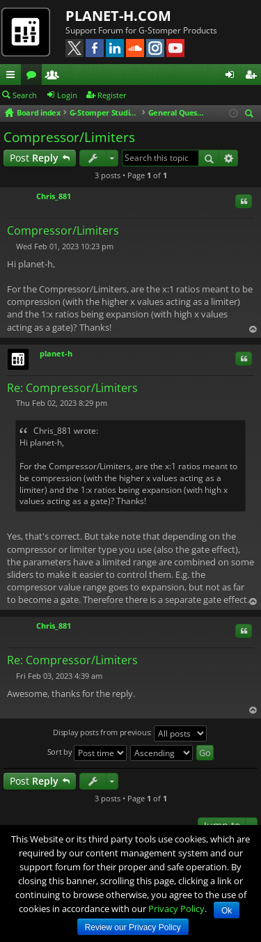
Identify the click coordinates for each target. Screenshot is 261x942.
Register (112, 95)
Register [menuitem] (253, 76)
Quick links (13, 76)
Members (55, 76)
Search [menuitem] (251, 114)
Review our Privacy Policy (133, 927)
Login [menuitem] (232, 76)
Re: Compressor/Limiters (72, 387)
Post (34, 157)
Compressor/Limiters (69, 137)
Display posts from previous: (129, 733)
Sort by (87, 753)
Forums (34, 76)
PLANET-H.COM (118, 15)
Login (67, 95)
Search (25, 95)
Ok (226, 911)
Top (253, 329)
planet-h (56, 353)
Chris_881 (53, 196)
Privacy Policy (176, 908)
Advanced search (228, 158)
